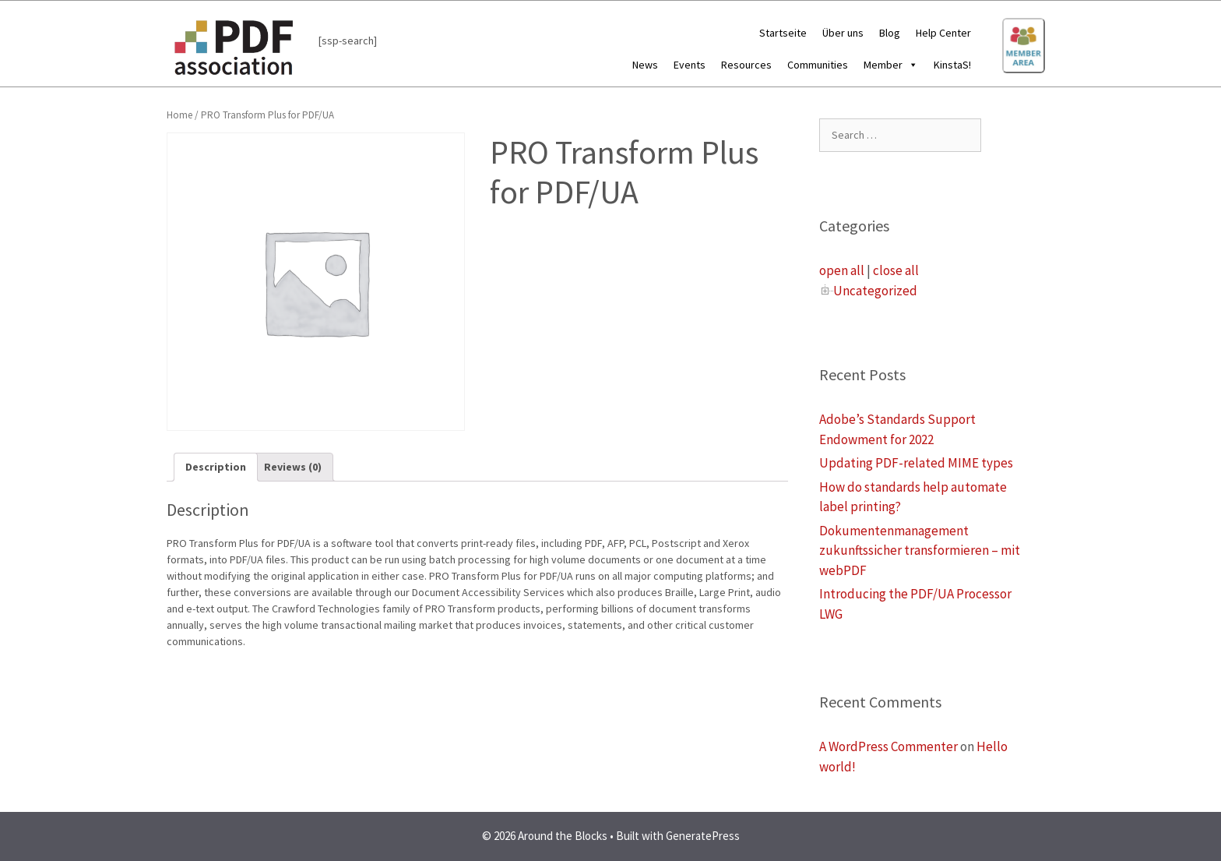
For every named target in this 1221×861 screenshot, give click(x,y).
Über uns (843, 33)
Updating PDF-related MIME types (916, 462)
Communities (817, 65)
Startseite (783, 33)
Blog (889, 33)
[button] (910, 65)
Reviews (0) (293, 467)
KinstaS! (952, 65)
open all (841, 270)
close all (896, 270)
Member (891, 65)
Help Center (943, 33)
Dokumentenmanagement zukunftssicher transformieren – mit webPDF (919, 550)
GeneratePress (703, 835)
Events (690, 65)
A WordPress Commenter (888, 746)
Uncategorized (875, 290)
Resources (746, 65)
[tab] (216, 467)
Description (215, 467)
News (645, 65)
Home (179, 115)
